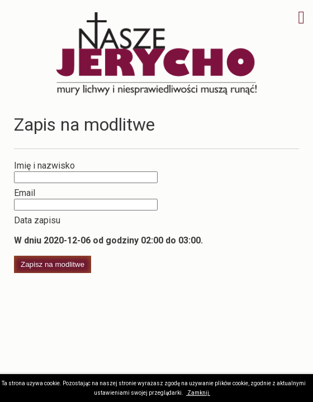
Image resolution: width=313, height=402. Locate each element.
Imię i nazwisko (44, 165)
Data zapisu (37, 220)
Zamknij (198, 393)
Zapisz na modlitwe (52, 264)
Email (24, 193)
